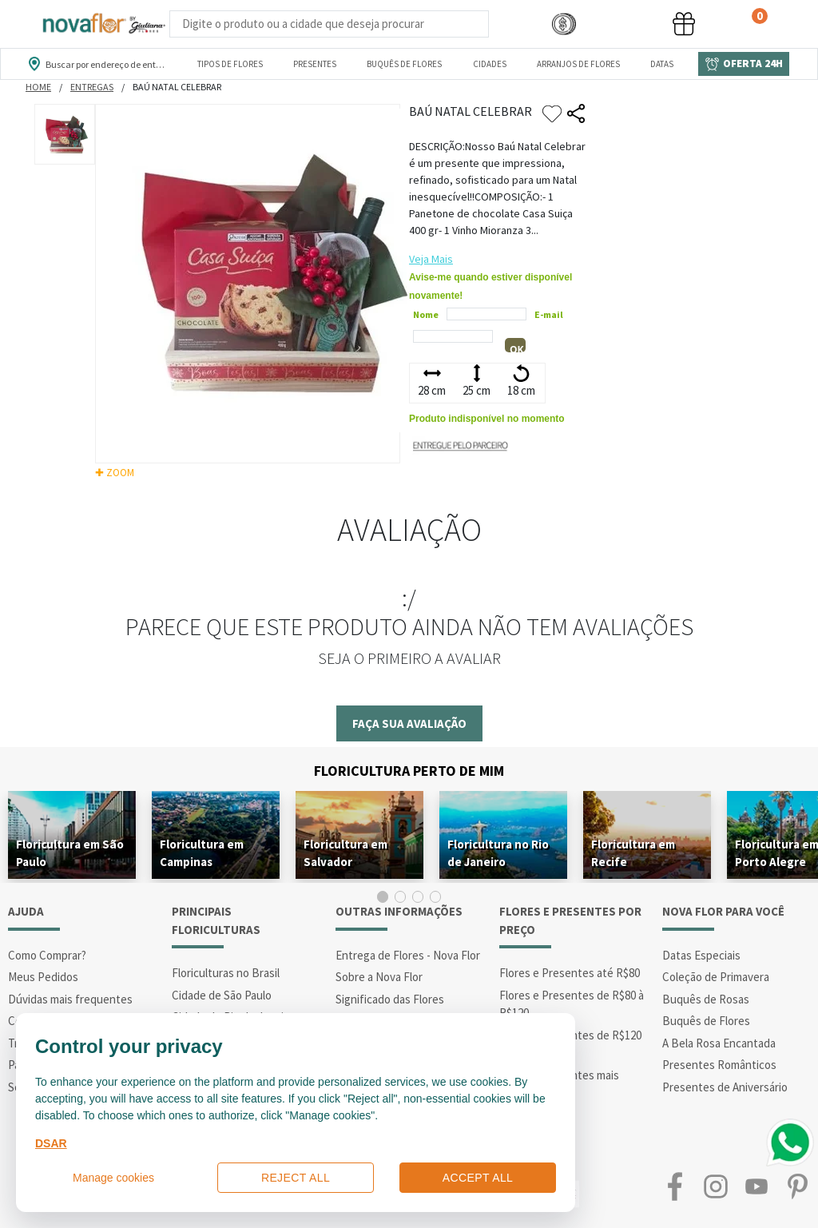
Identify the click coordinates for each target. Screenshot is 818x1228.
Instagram (715, 1186)
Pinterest (797, 1186)
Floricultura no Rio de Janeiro (498, 853)
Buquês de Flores (706, 1020)
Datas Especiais (701, 955)
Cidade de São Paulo (222, 995)
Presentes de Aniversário (725, 1087)
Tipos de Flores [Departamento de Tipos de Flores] (230, 64)
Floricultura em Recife (633, 853)
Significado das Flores (390, 999)
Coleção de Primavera (715, 976)
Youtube (757, 1186)
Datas (661, 64)
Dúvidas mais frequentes (70, 999)
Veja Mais (431, 259)
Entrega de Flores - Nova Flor (408, 955)
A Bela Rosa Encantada (719, 1043)
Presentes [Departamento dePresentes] (314, 64)
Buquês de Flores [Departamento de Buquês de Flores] (404, 64)
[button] (564, 24)
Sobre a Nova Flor (379, 976)
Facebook (674, 1186)
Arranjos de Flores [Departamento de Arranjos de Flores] (578, 64)
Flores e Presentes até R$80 (569, 972)
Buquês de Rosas (705, 999)
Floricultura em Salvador (345, 853)
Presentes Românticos (719, 1064)
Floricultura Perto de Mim (409, 770)
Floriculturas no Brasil (226, 972)
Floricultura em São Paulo (70, 853)
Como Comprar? (47, 955)
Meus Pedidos (43, 976)
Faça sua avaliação (409, 723)
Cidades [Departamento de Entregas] (489, 64)
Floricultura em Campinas (202, 853)
